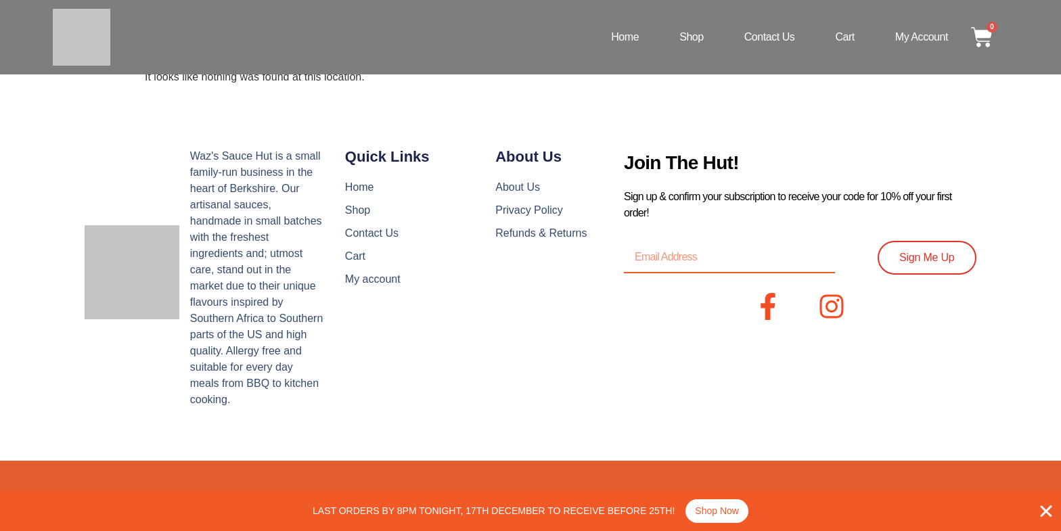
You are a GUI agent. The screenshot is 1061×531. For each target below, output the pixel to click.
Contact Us (769, 37)
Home (625, 37)
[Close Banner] (1046, 511)
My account (921, 37)
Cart (844, 37)
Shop (691, 37)
